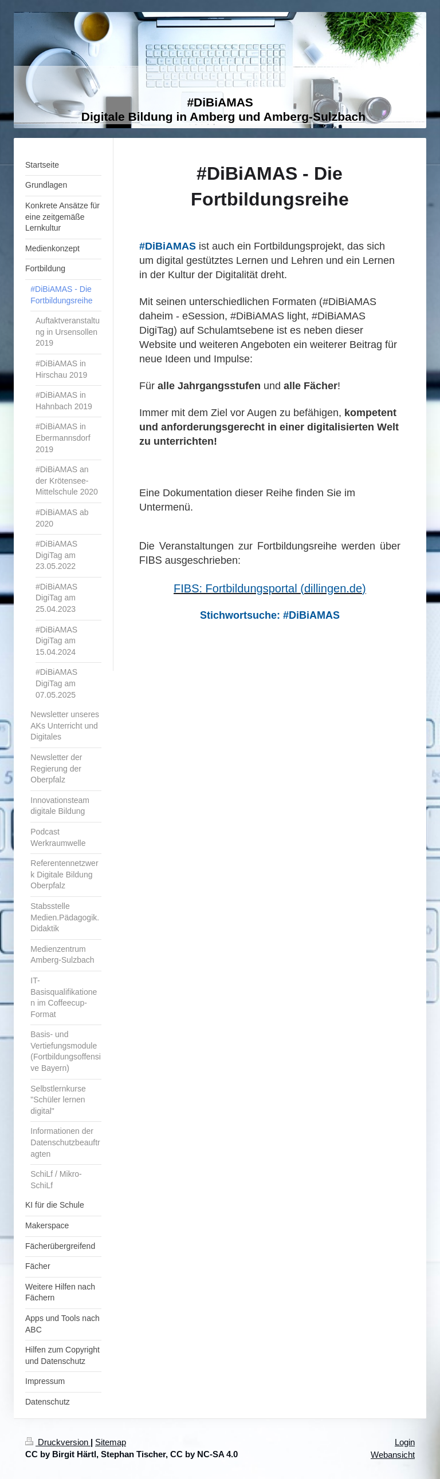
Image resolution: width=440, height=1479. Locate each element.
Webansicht (393, 1455)
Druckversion (58, 1442)
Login (405, 1442)
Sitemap (110, 1442)
